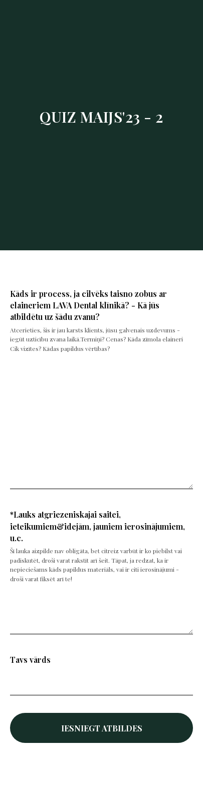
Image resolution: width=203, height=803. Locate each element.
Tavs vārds (30, 659)
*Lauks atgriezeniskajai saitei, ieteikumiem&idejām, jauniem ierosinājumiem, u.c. (97, 526)
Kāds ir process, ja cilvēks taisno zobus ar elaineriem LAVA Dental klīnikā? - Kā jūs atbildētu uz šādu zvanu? (88, 305)
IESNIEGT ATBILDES (101, 728)
